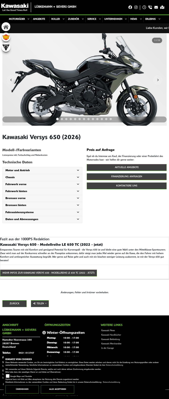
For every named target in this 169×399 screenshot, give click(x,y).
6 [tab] (80, 119)
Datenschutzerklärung (114, 365)
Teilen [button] (39, 303)
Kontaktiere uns (126, 186)
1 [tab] (57, 119)
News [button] (133, 19)
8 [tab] (88, 119)
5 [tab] (75, 119)
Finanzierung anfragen (126, 176)
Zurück (14, 304)
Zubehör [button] (73, 19)
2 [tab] (62, 119)
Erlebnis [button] (150, 19)
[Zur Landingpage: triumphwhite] (5, 47)
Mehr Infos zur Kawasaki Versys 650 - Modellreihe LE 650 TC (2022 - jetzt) (49, 273)
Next (157, 80)
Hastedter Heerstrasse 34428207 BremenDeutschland (17, 343)
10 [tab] (97, 119)
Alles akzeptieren (57, 389)
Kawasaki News (108, 330)
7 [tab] (84, 119)
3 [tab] (66, 119)
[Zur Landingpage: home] (5, 26)
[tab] (42, 170)
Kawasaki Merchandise (111, 344)
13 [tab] (111, 119)
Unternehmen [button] (113, 19)
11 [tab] (102, 119)
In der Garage (107, 348)
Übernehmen (22, 389)
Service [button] (91, 19)
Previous (11, 80)
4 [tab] (71, 119)
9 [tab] (93, 119)
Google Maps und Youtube (21, 376)
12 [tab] (106, 119)
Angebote (39, 19)
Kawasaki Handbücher (111, 335)
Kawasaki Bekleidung (110, 339)
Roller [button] (55, 19)
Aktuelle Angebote (127, 167)
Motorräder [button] (17, 19)
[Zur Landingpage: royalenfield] (5, 37)
